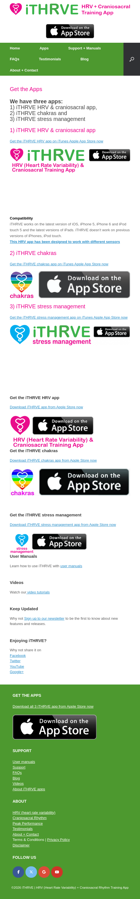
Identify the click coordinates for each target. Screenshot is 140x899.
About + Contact (24, 70)
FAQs (14, 59)
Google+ (17, 672)
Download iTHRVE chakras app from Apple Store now (53, 460)
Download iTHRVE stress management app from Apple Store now (63, 525)
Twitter (15, 661)
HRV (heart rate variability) (34, 812)
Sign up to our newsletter (44, 618)
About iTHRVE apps (29, 789)
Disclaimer (21, 845)
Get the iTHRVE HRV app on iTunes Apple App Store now (56, 141)
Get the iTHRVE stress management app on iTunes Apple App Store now (69, 317)
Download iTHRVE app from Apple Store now (46, 407)
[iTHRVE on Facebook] (18, 872)
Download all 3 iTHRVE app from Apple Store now (53, 706)
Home (15, 48)
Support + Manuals (84, 48)
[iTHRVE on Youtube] (57, 872)
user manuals (71, 566)
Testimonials (50, 59)
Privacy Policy (58, 840)
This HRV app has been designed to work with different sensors (65, 242)
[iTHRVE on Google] (44, 872)
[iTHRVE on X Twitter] (31, 872)
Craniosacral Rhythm (29, 818)
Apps (44, 48)
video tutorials (38, 592)
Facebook (18, 656)
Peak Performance (28, 823)
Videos (18, 783)
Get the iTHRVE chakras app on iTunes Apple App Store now (59, 264)
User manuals (24, 762)
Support (19, 767)
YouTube (17, 666)
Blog (84, 59)
